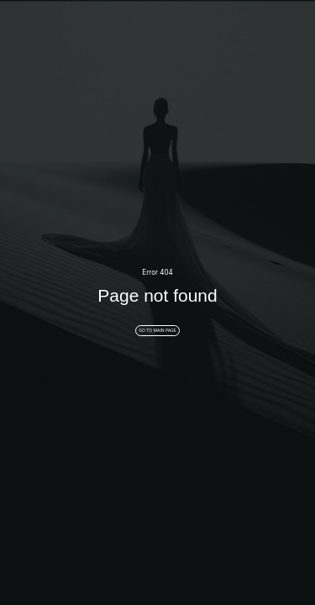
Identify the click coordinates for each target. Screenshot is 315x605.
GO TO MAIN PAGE (157, 330)
